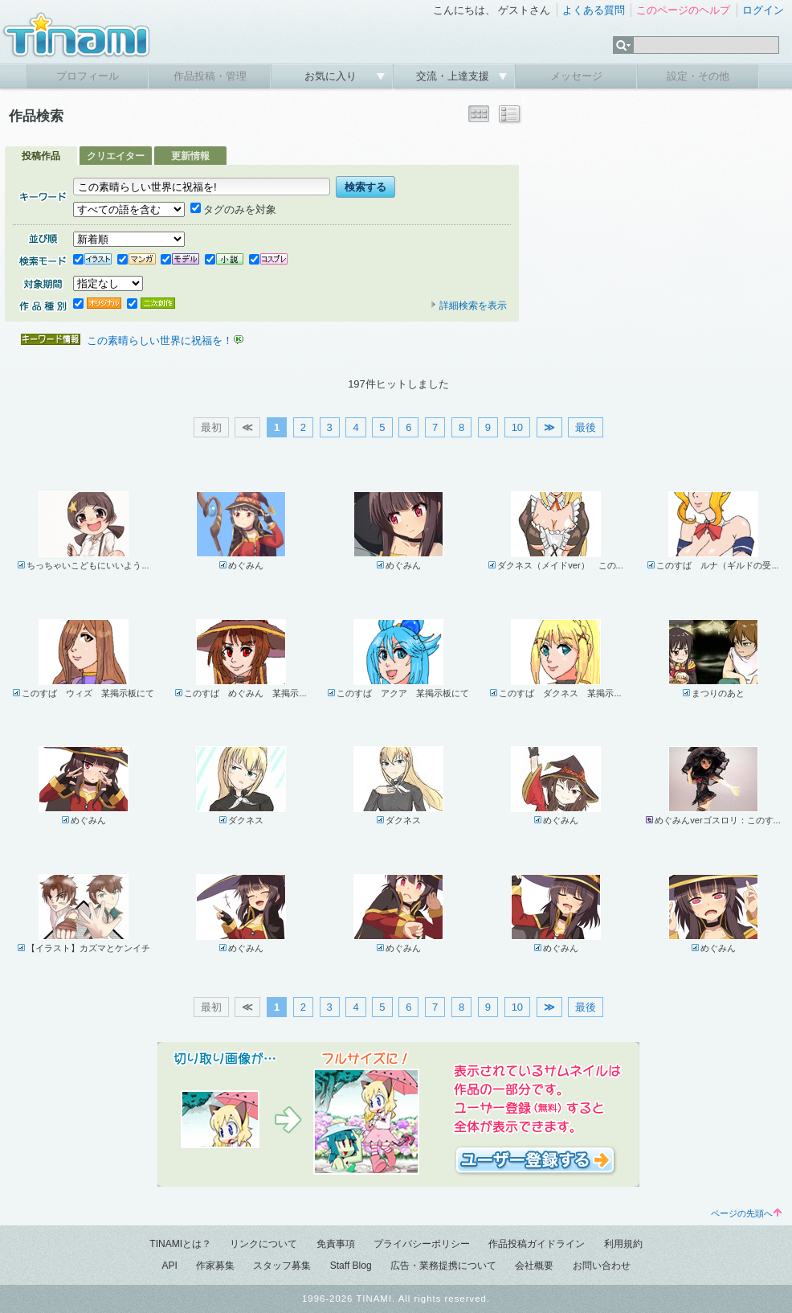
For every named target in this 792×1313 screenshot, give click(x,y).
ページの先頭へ (746, 1213)
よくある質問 (593, 10)
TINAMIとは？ (180, 1243)
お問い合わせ (602, 1265)
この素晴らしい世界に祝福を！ (160, 340)
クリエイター (116, 156)
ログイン (763, 10)
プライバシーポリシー (422, 1243)
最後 (585, 427)
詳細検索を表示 (468, 305)
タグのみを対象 (233, 209)
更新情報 (190, 156)
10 (517, 427)
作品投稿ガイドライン (536, 1243)
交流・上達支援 (454, 76)
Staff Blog (351, 1265)
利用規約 (623, 1243)
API (169, 1265)
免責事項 (335, 1243)
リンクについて (263, 1243)
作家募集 (215, 1265)
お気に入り (332, 76)
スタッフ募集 (282, 1265)
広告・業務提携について (443, 1265)
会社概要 (534, 1265)
